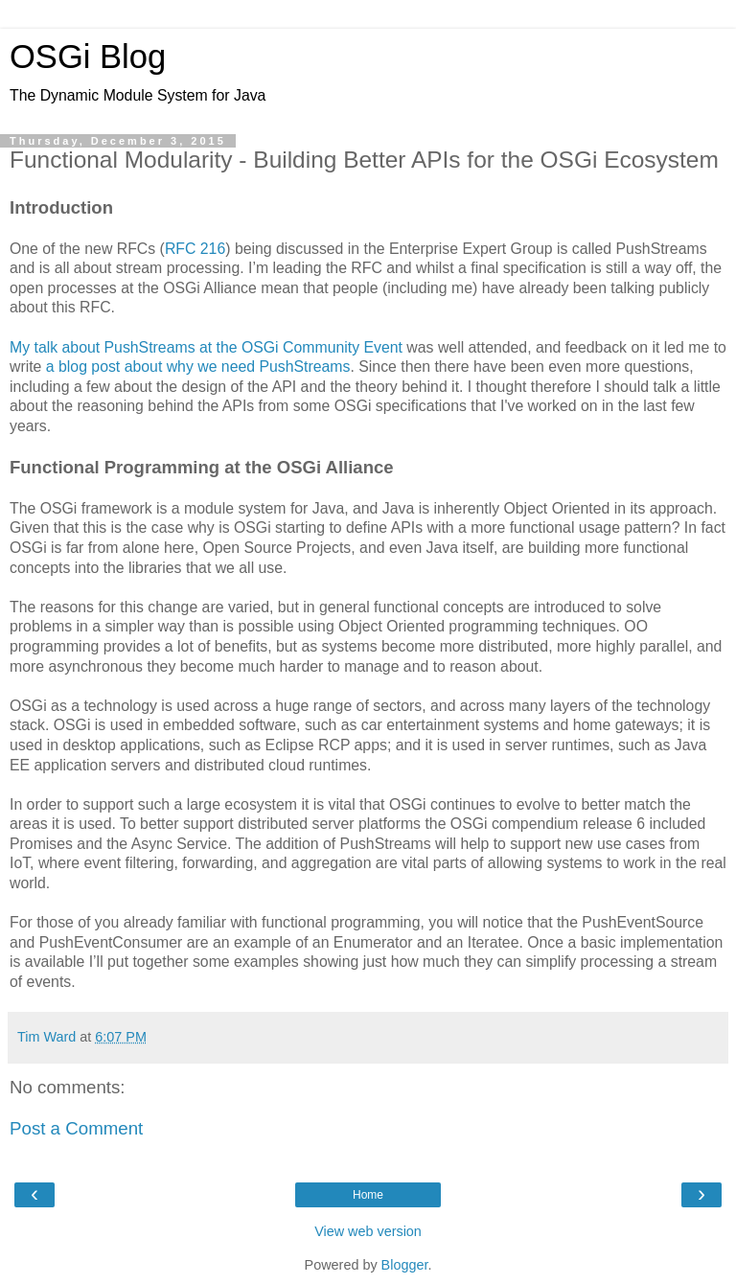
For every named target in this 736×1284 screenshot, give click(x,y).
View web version (368, 1231)
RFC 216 (195, 249)
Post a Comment (76, 1128)
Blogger (404, 1265)
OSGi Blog (88, 56)
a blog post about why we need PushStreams (198, 366)
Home (368, 1195)
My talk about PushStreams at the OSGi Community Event (206, 347)
